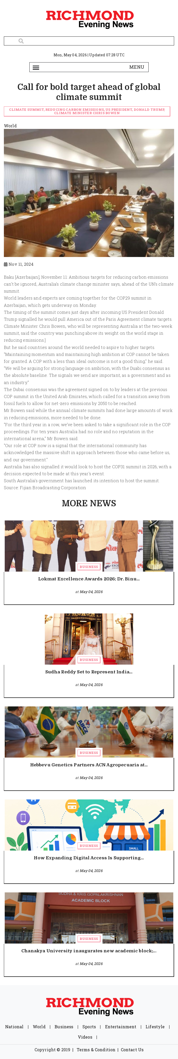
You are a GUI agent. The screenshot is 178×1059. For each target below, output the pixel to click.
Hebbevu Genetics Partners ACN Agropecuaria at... (89, 764)
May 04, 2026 (91, 591)
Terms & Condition (96, 1049)
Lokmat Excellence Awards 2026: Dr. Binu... (89, 579)
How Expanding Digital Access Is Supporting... (89, 857)
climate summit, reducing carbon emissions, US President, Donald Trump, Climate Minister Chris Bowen (87, 111)
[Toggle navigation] (36, 67)
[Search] (89, 40)
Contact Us (132, 1049)
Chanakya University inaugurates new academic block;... (88, 950)
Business (89, 566)
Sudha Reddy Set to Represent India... (89, 671)
